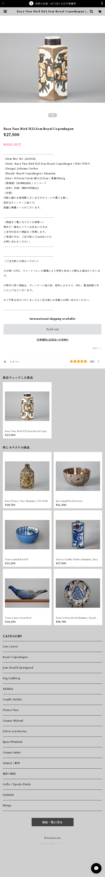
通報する (97, 348)
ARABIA (8, 688)
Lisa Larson (10, 646)
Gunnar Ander (12, 752)
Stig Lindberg (11, 678)
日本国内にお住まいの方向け (52, 339)
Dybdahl (8, 795)
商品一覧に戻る (52, 822)
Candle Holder (12, 699)
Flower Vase (11, 710)
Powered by (52, 843)
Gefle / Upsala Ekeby (17, 784)
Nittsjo (7, 805)
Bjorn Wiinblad (12, 741)
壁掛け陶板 (9, 773)
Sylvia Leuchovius (15, 731)
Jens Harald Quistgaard (18, 667)
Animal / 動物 (11, 763)
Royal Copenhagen (15, 657)
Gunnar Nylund (13, 720)
